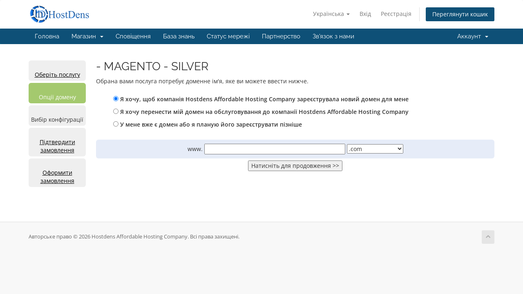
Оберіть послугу (57, 74)
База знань (178, 36)
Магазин (87, 36)
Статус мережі (228, 36)
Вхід (365, 14)
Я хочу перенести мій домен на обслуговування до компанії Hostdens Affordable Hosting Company (261, 112)
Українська (331, 14)
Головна (47, 36)
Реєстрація (396, 14)
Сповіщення (133, 36)
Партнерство (281, 36)
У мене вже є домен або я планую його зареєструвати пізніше (207, 124)
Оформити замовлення (57, 177)
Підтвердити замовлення (57, 146)
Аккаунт (472, 36)
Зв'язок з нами (333, 36)
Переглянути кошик (460, 14)
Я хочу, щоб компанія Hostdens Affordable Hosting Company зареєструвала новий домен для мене (261, 99)
